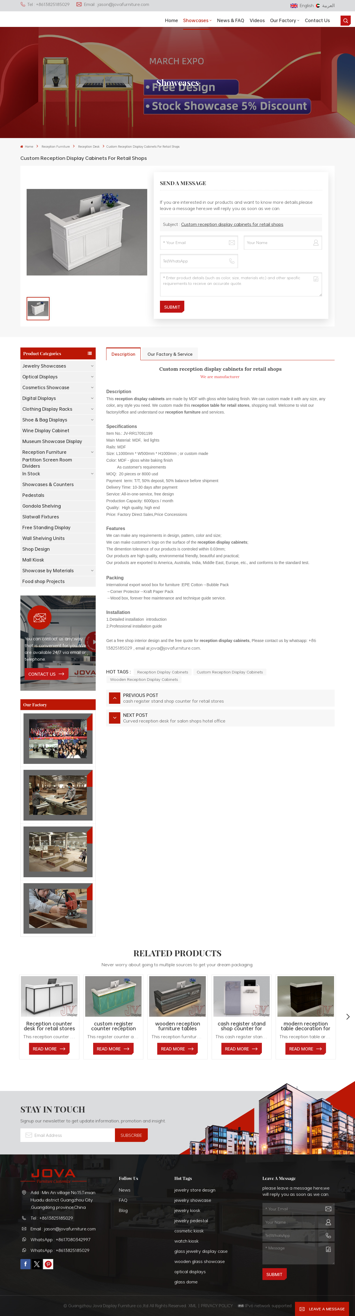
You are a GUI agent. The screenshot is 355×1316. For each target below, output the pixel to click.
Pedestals (33, 495)
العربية (325, 5)
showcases (195, 20)
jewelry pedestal (191, 1220)
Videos (257, 20)
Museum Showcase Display (52, 441)
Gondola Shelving (41, 506)
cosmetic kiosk (189, 1230)
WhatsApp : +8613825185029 (60, 1250)
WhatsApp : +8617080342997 (61, 1239)
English (302, 5)
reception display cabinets (162, 672)
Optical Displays (39, 376)
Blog (123, 1210)
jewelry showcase (192, 1200)
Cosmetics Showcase (45, 387)
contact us (41, 674)
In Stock (31, 473)
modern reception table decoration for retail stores (305, 1026)
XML (193, 1305)
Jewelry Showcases (44, 366)
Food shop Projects (43, 581)
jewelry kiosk (187, 1210)
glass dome (186, 1281)
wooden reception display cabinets (144, 679)
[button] (348, 1017)
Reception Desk (89, 146)
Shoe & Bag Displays (44, 419)
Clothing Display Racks (47, 409)
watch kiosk (186, 1240)
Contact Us (317, 20)
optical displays (190, 1271)
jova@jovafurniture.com (175, 648)
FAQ (123, 1200)
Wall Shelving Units (43, 538)
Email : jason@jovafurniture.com (112, 4)
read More (45, 1049)
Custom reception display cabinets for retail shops (232, 224)
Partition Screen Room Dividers (47, 463)
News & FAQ (230, 20)
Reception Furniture (56, 146)
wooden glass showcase (199, 1261)
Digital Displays (39, 398)
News (125, 1189)
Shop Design (36, 549)
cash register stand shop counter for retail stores (242, 1026)
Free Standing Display (46, 527)
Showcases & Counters (48, 484)
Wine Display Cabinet (45, 430)
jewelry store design (194, 1189)
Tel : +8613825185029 (45, 4)
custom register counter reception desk (113, 1026)
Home (171, 20)
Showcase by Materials (48, 570)
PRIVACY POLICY (217, 1305)
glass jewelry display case (201, 1251)
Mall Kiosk (33, 559)
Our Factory (283, 20)
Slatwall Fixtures (40, 516)
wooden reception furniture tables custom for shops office (177, 1026)
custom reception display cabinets (230, 672)
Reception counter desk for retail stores (49, 1026)
